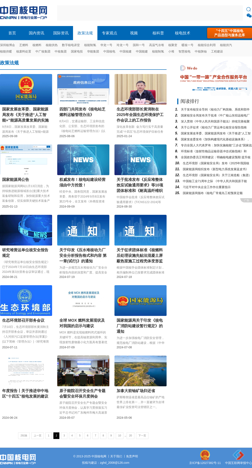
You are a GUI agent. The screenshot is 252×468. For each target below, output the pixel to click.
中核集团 (61, 51)
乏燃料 (23, 45)
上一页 (37, 435)
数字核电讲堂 (71, 45)
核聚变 (172, 45)
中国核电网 (98, 456)
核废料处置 (23, 51)
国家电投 (77, 51)
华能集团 (93, 51)
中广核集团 (42, 51)
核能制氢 (90, 45)
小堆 (171, 51)
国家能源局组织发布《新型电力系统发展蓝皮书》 (215, 169)
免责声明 (132, 456)
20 (130, 435)
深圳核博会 (7, 45)
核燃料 (36, 45)
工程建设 (217, 51)
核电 (24, 13)
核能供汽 (226, 45)
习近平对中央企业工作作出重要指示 (206, 187)
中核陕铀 (201, 51)
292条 (24, 435)
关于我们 (116, 456)
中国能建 (142, 51)
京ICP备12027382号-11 (205, 463)
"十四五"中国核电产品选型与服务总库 (229, 33)
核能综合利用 (207, 45)
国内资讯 (36, 33)
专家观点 (109, 33)
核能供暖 (6, 51)
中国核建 (126, 51)
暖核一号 (187, 45)
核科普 (158, 33)
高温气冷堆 (156, 45)
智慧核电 (184, 51)
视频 (134, 33)
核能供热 (52, 45)
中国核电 (109, 51)
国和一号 (139, 45)
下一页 (142, 435)
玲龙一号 (123, 45)
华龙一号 (106, 45)
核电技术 (182, 33)
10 (119, 435)
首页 (12, 33)
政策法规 (85, 33)
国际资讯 (61, 33)
